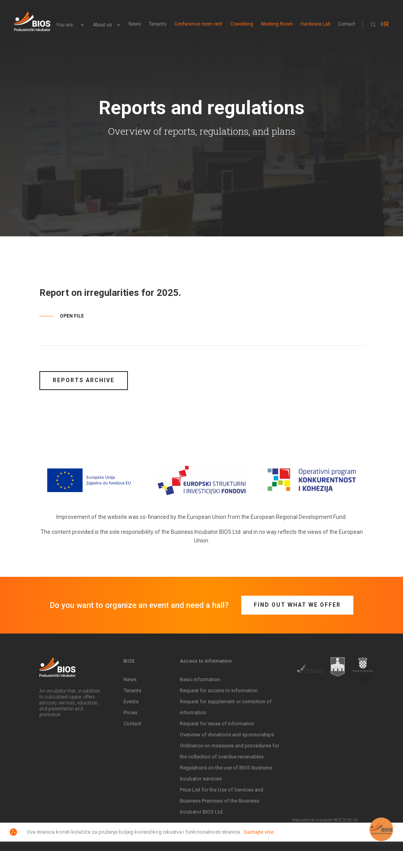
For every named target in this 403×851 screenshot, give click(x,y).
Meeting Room (277, 24)
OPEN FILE (72, 316)
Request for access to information (219, 690)
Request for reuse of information (217, 724)
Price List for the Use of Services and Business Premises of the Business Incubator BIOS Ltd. (221, 801)
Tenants (157, 24)
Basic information (200, 679)
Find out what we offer (297, 605)
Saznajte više (259, 832)
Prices (130, 712)
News (135, 24)
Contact (346, 24)
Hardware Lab (315, 24)
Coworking (241, 24)
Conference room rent (198, 24)
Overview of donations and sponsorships (227, 735)
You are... (66, 25)
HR (385, 24)
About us (102, 25)
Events (131, 701)
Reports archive (84, 380)
